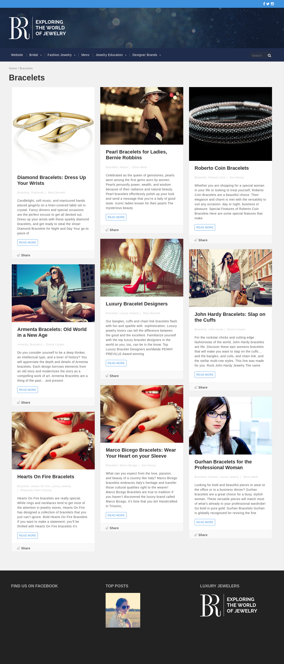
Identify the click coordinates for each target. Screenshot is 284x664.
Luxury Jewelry (129, 313)
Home (13, 68)
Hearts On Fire (40, 486)
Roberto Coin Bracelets (222, 168)
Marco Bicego (128, 465)
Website (17, 55)
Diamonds (37, 192)
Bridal (33, 55)
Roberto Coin (216, 177)
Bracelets (23, 192)
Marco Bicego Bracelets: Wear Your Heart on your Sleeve (141, 453)
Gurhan (213, 477)
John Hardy (215, 329)
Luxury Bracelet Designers (137, 304)
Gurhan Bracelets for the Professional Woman (223, 464)
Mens (85, 55)
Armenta (22, 344)
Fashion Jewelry (60, 55)
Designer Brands (144, 55)
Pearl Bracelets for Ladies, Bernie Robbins (136, 154)
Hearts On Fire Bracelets (45, 476)
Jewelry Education (109, 55)
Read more (27, 242)
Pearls (124, 167)
